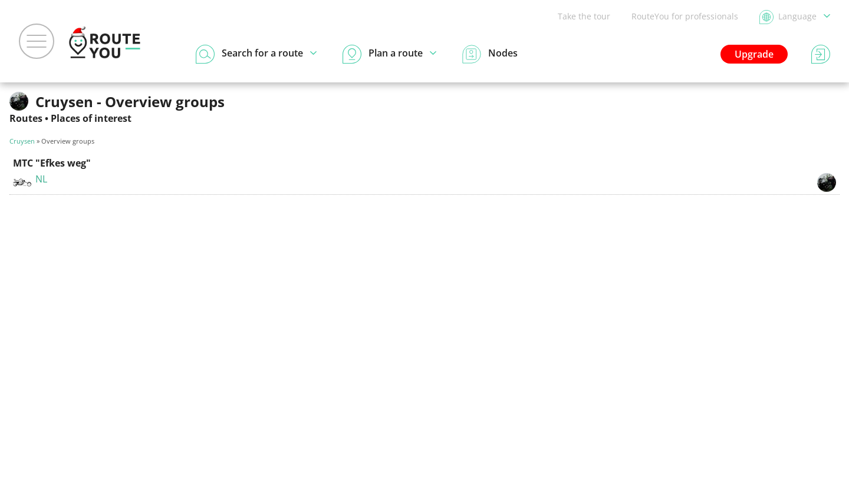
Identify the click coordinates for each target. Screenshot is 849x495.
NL (41, 178)
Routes (25, 118)
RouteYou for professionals (684, 16)
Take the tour (584, 16)
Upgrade (754, 54)
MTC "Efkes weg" (52, 163)
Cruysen (22, 141)
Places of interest (91, 118)
